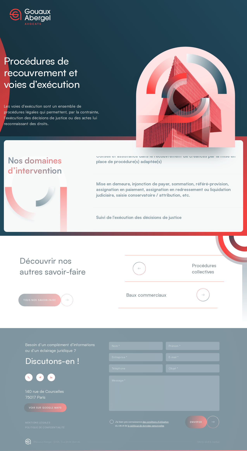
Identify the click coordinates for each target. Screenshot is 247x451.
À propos (85, 16)
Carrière (162, 10)
